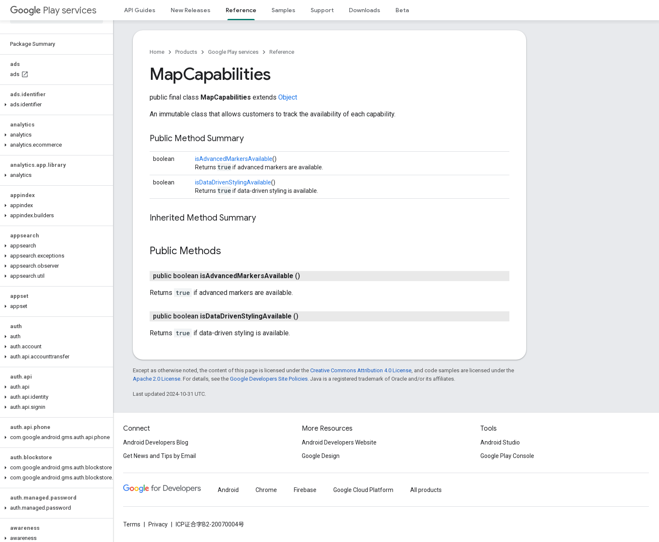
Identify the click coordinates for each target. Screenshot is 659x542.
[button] (55, 105)
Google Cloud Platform (363, 490)
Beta (402, 10)
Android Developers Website (339, 442)
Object (287, 97)
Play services (53, 10)
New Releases (191, 10)
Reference (281, 52)
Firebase (305, 490)
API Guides (140, 10)
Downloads (364, 10)
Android (228, 490)
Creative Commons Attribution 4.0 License (360, 370)
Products (186, 52)
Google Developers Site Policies (269, 379)
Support (322, 10)
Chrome (266, 490)
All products (426, 490)
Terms (131, 524)
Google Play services (233, 52)
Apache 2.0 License (156, 379)
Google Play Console (507, 456)
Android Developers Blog (155, 442)
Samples (283, 10)
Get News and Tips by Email (159, 456)
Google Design (321, 456)
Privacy (158, 524)
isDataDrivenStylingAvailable (233, 182)
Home (157, 52)
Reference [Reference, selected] (241, 10)
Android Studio (500, 442)
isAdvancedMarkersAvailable (233, 158)
